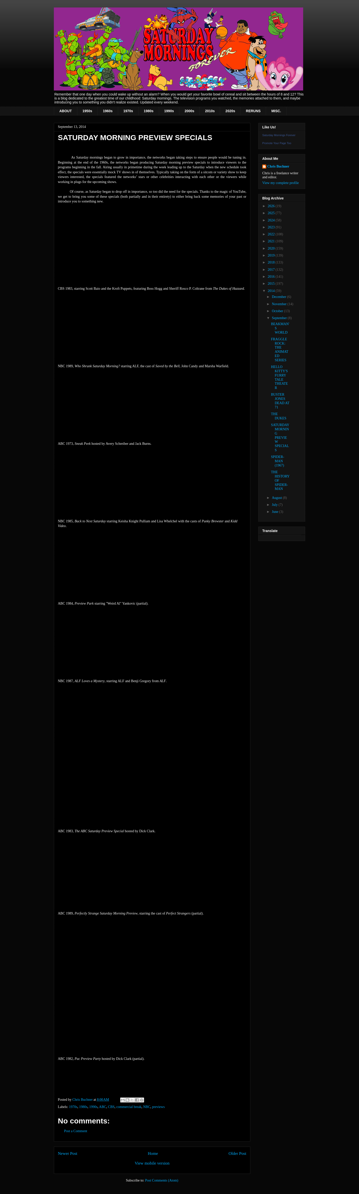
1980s (149, 111)
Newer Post (67, 1153)
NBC (146, 1107)
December (279, 297)
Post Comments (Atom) (161, 1180)
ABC (102, 1107)
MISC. (276, 111)
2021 (272, 241)
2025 (272, 213)
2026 (272, 206)
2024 (272, 220)
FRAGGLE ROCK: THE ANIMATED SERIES (279, 349)
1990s (169, 111)
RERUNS (253, 111)
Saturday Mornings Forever (278, 135)
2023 (272, 227)
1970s (128, 111)
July (275, 505)
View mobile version (152, 1163)
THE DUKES (278, 416)
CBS (111, 1107)
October (278, 311)
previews (158, 1107)
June (275, 512)
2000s (189, 111)
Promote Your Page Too (276, 143)
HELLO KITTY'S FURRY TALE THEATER (279, 377)
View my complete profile (280, 183)
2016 (272, 276)
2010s (210, 111)
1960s (108, 111)
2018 (272, 262)
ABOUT (65, 111)
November (279, 304)
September (279, 318)
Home (153, 1153)
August (277, 498)
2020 (272, 248)
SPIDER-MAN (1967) (277, 461)
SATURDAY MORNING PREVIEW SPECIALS (280, 437)
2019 (272, 255)
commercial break (129, 1107)
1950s (87, 111)
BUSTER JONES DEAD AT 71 (280, 401)
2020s (230, 111)
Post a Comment (75, 1131)
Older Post (237, 1153)
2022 (272, 234)
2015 (272, 283)
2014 (272, 291)
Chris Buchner (278, 166)
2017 (272, 270)
